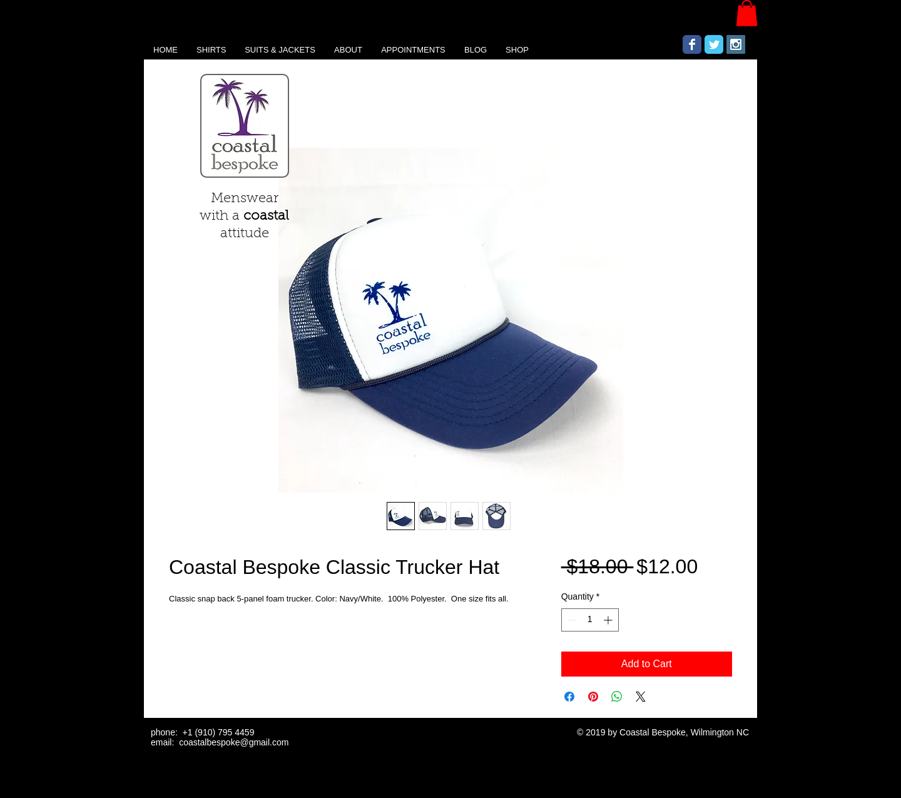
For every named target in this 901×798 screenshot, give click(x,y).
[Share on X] (640, 696)
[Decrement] (571, 620)
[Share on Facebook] (569, 696)
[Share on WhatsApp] (616, 696)
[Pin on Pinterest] (593, 696)
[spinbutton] (590, 620)
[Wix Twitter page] (714, 44)
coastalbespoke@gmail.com (233, 742)
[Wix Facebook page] (692, 44)
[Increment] (609, 620)
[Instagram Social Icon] (735, 44)
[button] (747, 13)
